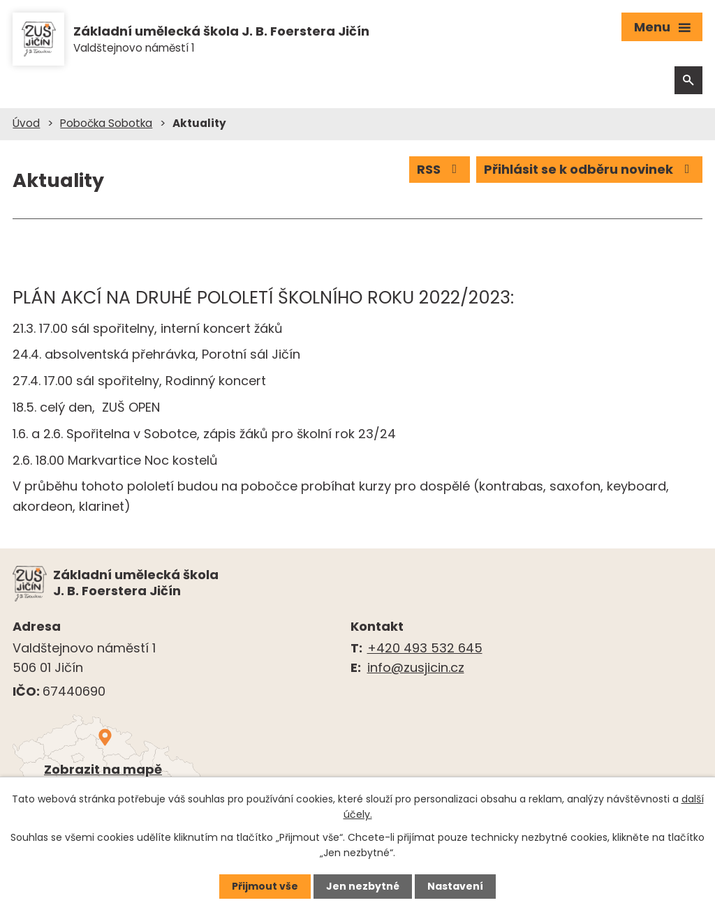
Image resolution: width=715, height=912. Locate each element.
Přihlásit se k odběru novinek (589, 169)
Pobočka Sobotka (106, 123)
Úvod (26, 123)
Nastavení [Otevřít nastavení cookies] (455, 886)
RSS (440, 169)
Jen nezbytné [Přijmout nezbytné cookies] (362, 886)
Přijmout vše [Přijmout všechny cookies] (265, 886)
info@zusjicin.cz (415, 667)
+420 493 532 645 (424, 648)
